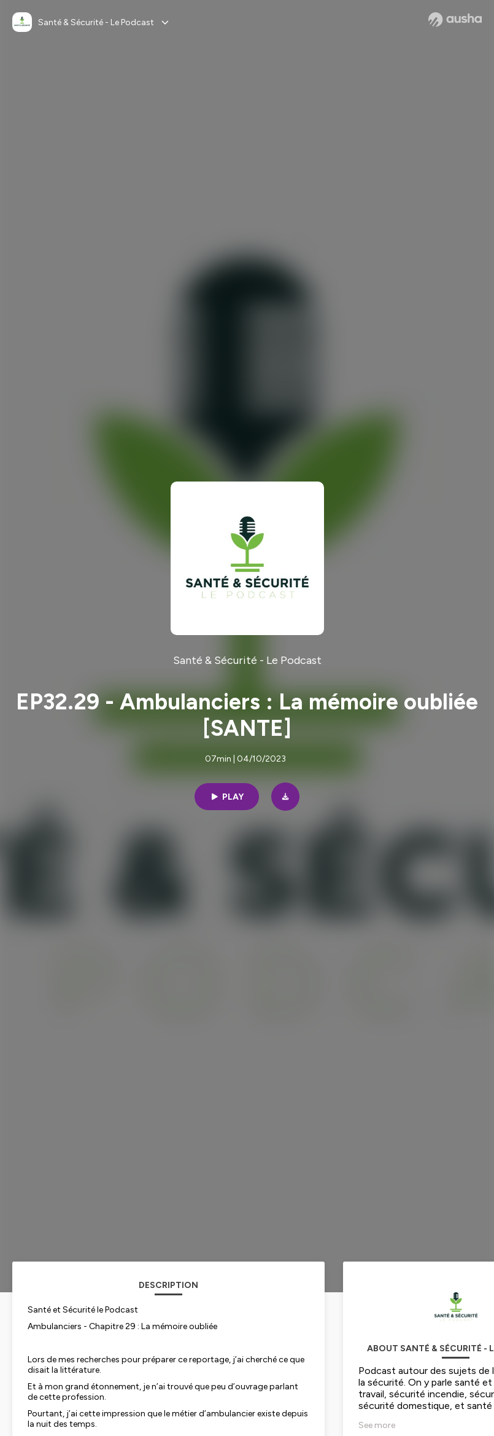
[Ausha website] (455, 19)
